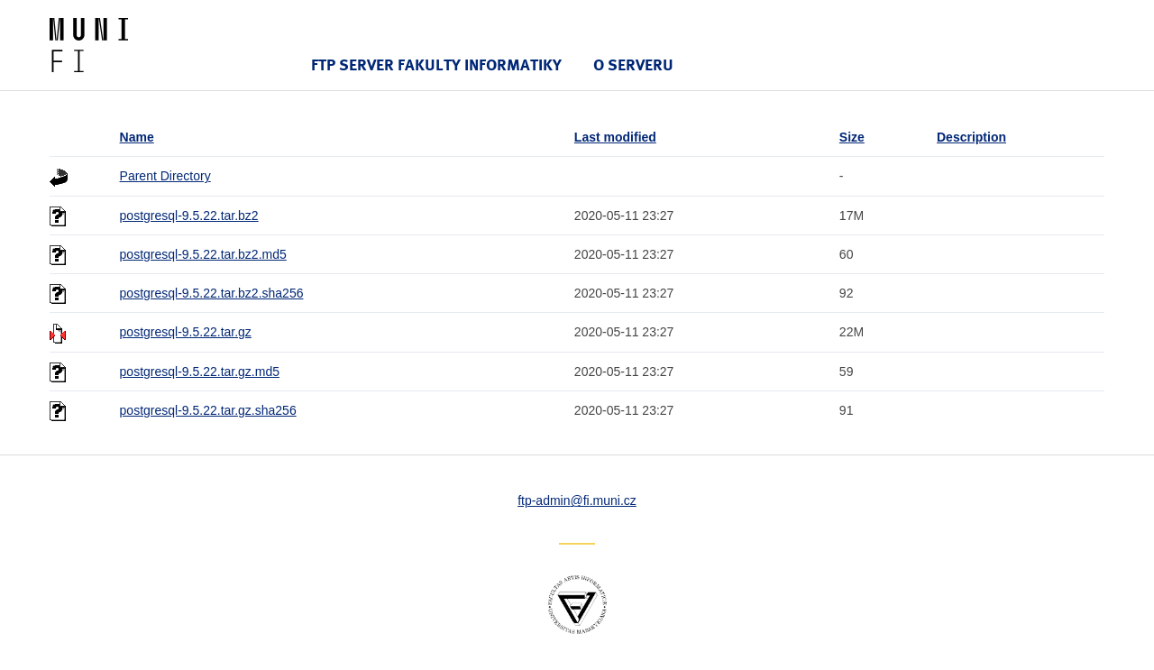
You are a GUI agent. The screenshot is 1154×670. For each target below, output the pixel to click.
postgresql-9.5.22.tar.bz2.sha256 (212, 293)
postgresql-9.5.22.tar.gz (186, 332)
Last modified (615, 137)
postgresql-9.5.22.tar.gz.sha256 (208, 410)
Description (971, 137)
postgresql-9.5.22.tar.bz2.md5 (203, 254)
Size (852, 137)
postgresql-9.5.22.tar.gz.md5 (199, 371)
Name (137, 137)
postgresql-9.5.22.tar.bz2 (189, 215)
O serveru (633, 64)
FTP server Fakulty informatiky (436, 64)
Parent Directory (165, 176)
